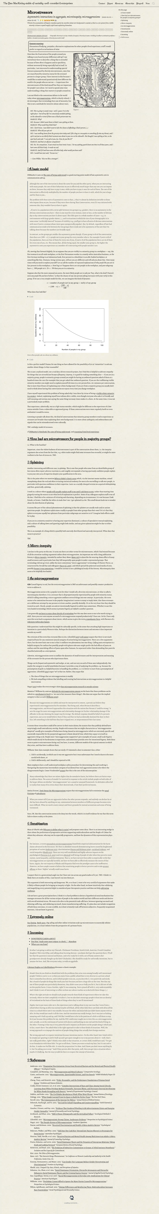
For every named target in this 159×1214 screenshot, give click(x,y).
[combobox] (153, 3)
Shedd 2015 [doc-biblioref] (47, 852)
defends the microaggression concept (66, 691)
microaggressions (44, 98)
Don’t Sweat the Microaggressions (53, 790)
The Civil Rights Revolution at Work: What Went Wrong (71, 1094)
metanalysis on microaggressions (59, 844)
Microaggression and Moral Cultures (69, 1072)
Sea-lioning (31, 923)
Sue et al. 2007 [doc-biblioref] (65, 565)
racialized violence (99, 849)
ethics (65, 29)
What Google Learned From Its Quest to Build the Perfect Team (66, 1097)
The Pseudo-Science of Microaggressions (56, 1122)
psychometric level (43, 694)
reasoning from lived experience (86, 431)
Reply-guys (41, 923)
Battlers (29, 38)
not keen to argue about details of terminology (56, 613)
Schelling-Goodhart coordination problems (103, 36)
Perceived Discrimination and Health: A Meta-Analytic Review (76, 1125)
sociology (109, 29)
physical (67, 855)
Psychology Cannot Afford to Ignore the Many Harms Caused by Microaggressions (74, 1181)
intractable (73, 29)
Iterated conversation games (40, 38)
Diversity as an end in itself (56, 38)
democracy (48, 29)
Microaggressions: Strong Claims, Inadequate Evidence (64, 1119)
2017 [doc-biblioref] (77, 637)
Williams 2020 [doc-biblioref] (52, 697)
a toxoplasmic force (92, 619)
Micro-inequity (126, 23)
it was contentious (44, 568)
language (82, 29)
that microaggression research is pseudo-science (79, 686)
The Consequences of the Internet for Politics (58, 1100)
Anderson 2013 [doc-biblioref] (51, 849)
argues (62, 770)
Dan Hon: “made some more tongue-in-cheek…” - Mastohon (53, 941)
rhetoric (95, 29)
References (124, 37)
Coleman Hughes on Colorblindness (41, 967)
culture (41, 29)
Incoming (124, 34)
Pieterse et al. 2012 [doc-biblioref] (48, 855)
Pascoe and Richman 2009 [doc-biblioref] (80, 849)
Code (31, 296)
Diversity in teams (85, 36)
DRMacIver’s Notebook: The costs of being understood (49, 431)
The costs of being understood (54, 175)
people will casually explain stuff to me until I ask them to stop (70, 491)
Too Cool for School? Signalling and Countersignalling (78, 1102)
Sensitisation (125, 29)
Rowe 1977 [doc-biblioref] (75, 557)
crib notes (84, 637)
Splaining (124, 20)
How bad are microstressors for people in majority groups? (130, 16)
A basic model (125, 13)
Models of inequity (73, 36)
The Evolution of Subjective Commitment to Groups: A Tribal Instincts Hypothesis (83, 1147)
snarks (101, 29)
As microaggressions (127, 26)
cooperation (32, 29)
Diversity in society (62, 36)
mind (88, 29)
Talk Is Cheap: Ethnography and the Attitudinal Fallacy (72, 1114)
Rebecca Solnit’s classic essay (65, 478)
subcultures (40, 793)
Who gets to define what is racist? (56, 829)
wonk (30, 32)
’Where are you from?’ (39, 944)
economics (57, 29)
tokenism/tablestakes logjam (38, 622)
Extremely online (126, 31)
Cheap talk (53, 36)
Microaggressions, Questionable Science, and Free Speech (72, 1074)
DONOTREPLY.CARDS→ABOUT (43, 938)
